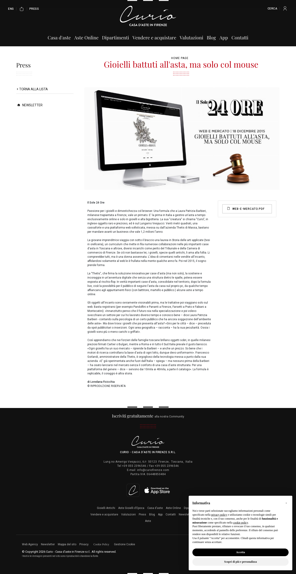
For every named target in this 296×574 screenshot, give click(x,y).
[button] (286, 503)
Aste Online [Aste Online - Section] (86, 37)
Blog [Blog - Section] (211, 37)
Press (142, 514)
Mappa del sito (67, 544)
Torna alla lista (33, 89)
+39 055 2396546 (134, 465)
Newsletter (32, 105)
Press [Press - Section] (34, 8)
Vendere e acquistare (104, 514)
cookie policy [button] (240, 522)
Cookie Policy (101, 544)
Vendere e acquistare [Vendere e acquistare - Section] (154, 37)
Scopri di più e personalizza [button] (240, 561)
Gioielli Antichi (106, 508)
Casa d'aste (155, 508)
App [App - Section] (223, 37)
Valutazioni (128, 514)
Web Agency (30, 544)
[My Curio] (285, 8)
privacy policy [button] (219, 514)
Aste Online (173, 508)
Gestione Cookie (124, 544)
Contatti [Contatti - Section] (239, 37)
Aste (148, 521)
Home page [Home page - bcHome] (179, 58)
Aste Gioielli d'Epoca (131, 508)
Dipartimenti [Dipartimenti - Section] (115, 37)
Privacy (84, 544)
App (160, 514)
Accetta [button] (240, 552)
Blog (152, 514)
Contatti (171, 514)
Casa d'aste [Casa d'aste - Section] (59, 37)
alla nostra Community (148, 416)
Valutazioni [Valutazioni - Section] (191, 37)
